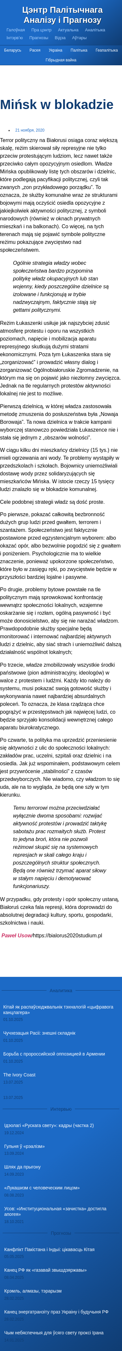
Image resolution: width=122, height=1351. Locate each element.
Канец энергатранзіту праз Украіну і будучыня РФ (56, 1311)
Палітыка (79, 50)
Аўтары (79, 37)
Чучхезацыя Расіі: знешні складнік (39, 1033)
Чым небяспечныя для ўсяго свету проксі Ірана (53, 1332)
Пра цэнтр (41, 29)
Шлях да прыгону (22, 1166)
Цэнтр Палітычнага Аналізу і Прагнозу (62, 15)
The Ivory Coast (19, 1074)
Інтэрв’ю (15, 37)
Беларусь (12, 50)
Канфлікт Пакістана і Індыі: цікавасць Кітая (49, 1249)
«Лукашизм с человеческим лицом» (42, 1187)
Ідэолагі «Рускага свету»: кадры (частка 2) (49, 1125)
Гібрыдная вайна (61, 60)
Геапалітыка (107, 50)
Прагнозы (38, 37)
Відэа (60, 37)
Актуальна (68, 29)
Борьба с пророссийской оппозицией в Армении (54, 1054)
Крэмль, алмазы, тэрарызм (32, 1291)
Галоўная (16, 29)
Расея (35, 50)
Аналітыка (95, 29)
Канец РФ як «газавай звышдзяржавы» (45, 1270)
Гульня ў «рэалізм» (24, 1146)
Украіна (55, 50)
